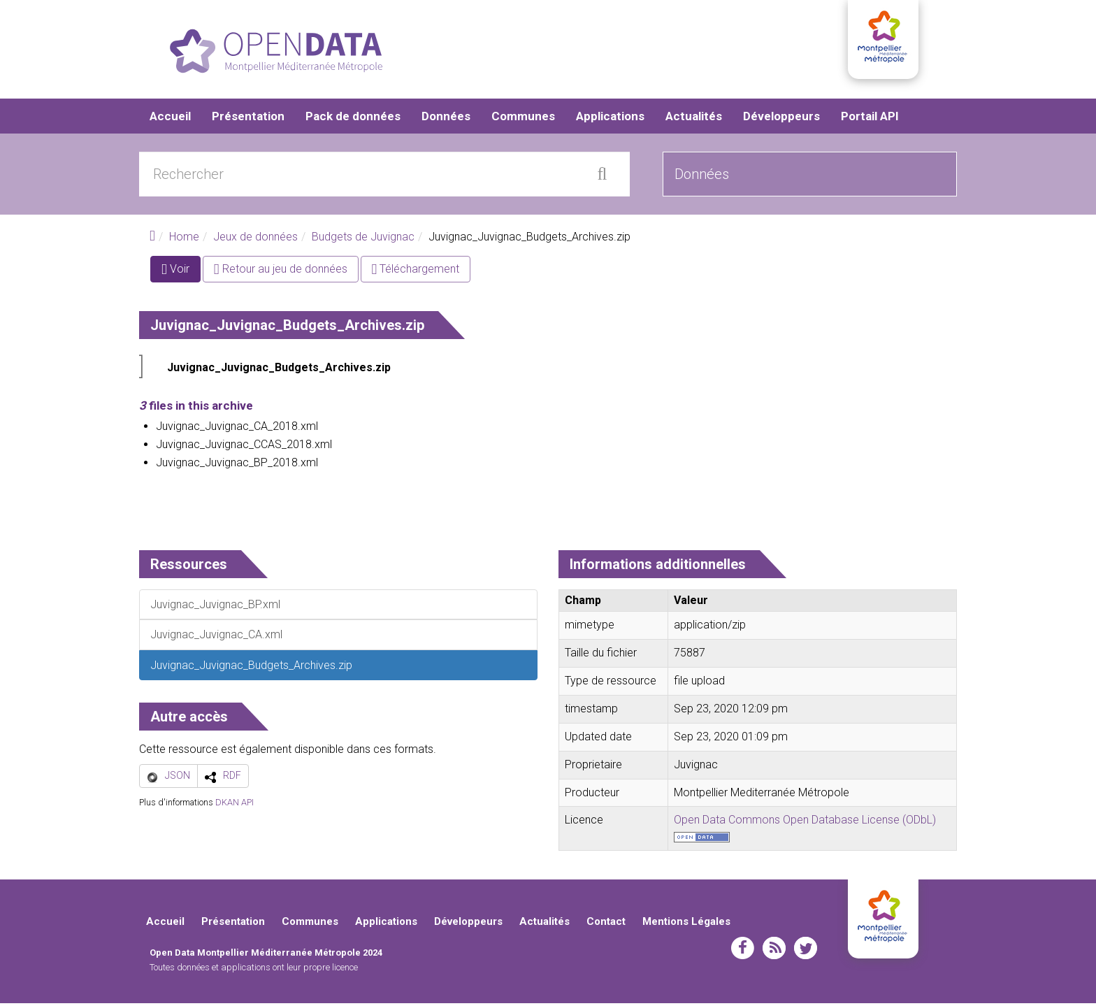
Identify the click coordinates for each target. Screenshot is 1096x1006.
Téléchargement (416, 271)
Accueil (170, 119)
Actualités (693, 119)
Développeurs (781, 119)
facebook (742, 951)
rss (774, 951)
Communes (523, 119)
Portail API (870, 119)
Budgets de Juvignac (363, 239)
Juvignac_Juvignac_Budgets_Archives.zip (279, 370)
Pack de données (353, 119)
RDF (232, 778)
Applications (610, 119)
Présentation (248, 119)
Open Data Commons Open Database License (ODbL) (805, 822)
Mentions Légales (686, 924)
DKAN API (234, 805)
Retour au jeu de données (280, 271)
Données (445, 119)
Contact (606, 924)
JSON (177, 778)
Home (184, 239)
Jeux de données (255, 239)
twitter (805, 951)
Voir (181, 274)
